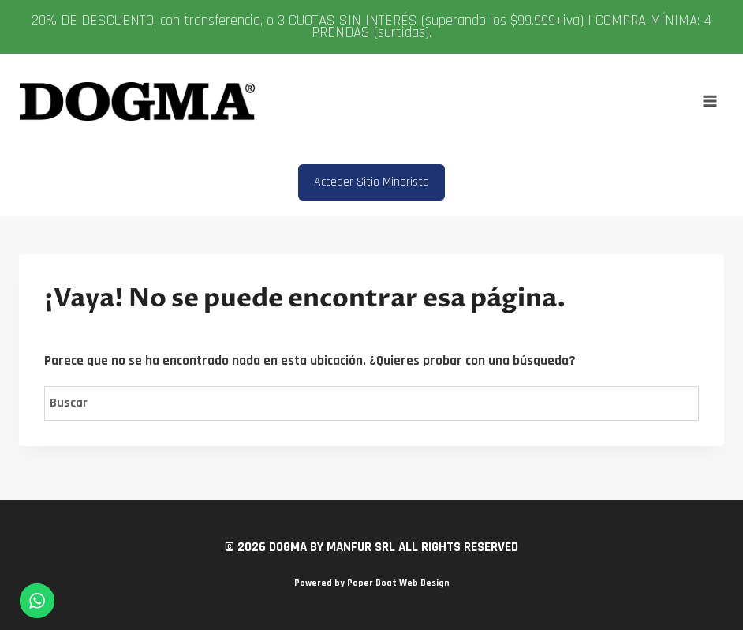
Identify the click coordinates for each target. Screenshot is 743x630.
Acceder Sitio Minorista (371, 182)
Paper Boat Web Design (398, 583)
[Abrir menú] (709, 101)
